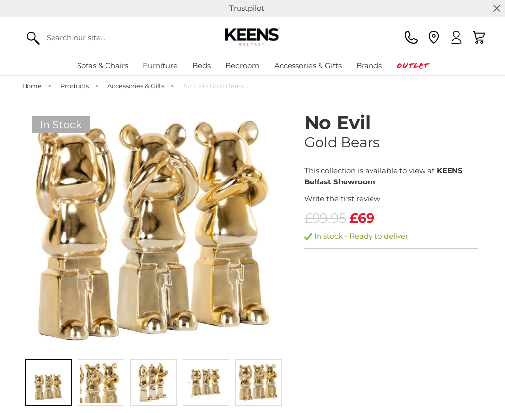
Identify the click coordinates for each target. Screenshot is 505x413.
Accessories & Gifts (308, 65)
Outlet (412, 65)
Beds (201, 65)
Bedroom (242, 65)
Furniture (160, 65)
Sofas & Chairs (102, 65)
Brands (369, 65)
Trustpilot (246, 8)
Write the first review (342, 198)
